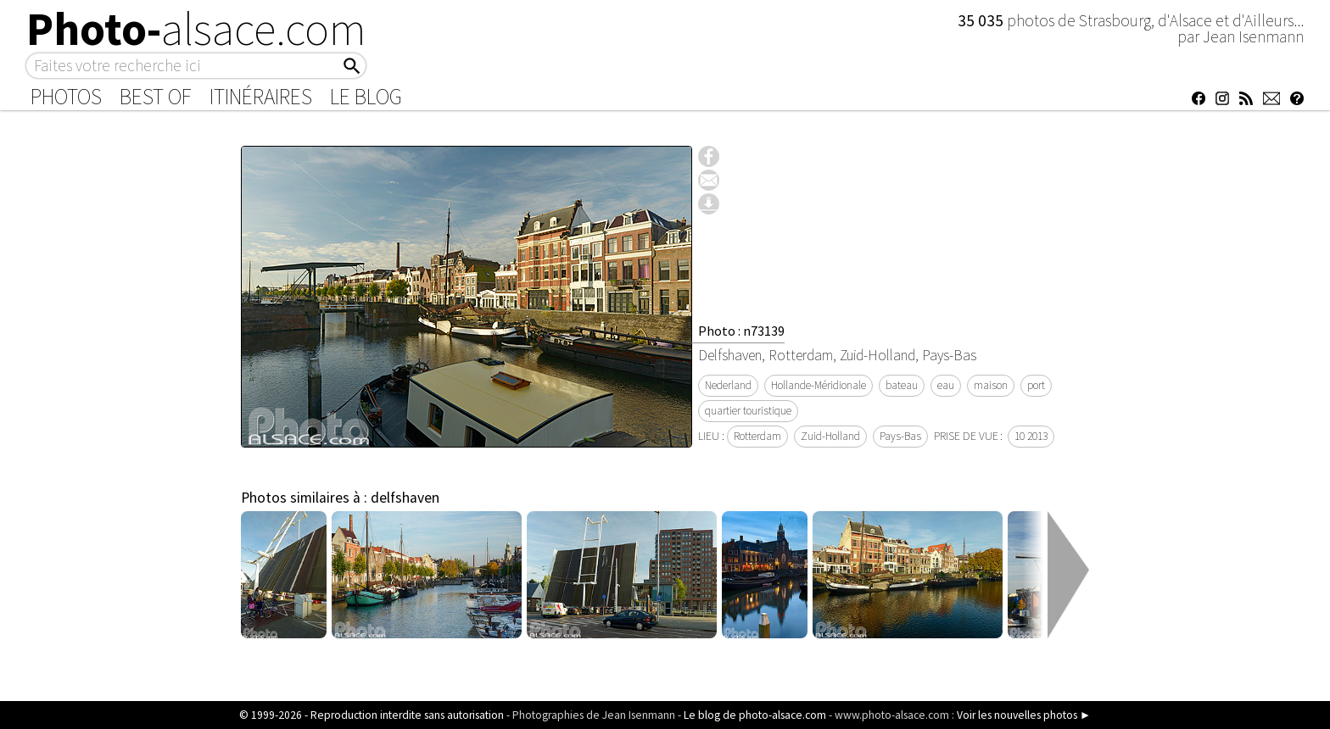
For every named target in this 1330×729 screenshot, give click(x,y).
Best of (156, 96)
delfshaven (405, 497)
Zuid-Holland (830, 436)
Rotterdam (757, 436)
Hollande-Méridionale (818, 385)
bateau (902, 385)
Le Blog (366, 96)
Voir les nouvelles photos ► (1024, 715)
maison (991, 385)
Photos (66, 96)
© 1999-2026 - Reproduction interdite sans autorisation (371, 715)
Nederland (728, 385)
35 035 (982, 20)
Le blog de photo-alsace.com (755, 715)
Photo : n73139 (741, 330)
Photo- (196, 29)
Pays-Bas (900, 436)
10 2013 (1031, 436)
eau (945, 385)
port (1036, 385)
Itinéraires (261, 96)
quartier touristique (748, 410)
